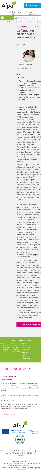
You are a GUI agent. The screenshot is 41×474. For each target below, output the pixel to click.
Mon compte (33, 5)
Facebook (2, 369)
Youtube (20, 369)
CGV (13, 451)
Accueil (4, 22)
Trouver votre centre (16, 12)
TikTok (24, 369)
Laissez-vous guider (9, 414)
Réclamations (16, 453)
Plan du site (24, 461)
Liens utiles (15, 461)
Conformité (25, 453)
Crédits (24, 468)
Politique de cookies (33, 463)
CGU (30, 465)
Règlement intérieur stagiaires (25, 451)
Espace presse (21, 470)
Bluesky (15, 369)
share (24, 44)
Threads (11, 369)
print (18, 44)
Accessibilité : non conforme (10, 468)
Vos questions (32, 12)
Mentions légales (33, 468)
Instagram (6, 369)
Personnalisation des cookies (18, 465)
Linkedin (29, 369)
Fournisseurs (5, 451)
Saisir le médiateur (9, 376)
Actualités (12, 22)
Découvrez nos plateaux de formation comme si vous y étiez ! (20, 396)
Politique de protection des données (13, 463)
